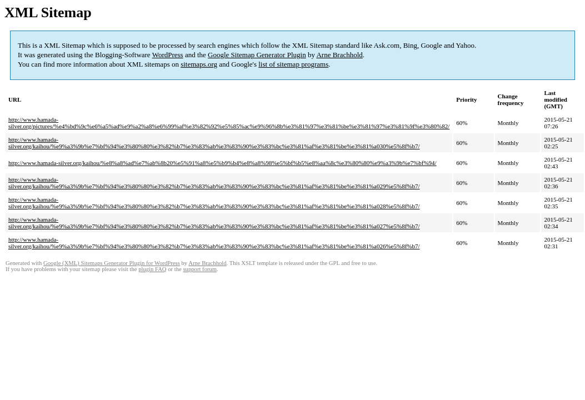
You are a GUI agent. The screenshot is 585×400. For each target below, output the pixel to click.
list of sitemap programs (293, 64)
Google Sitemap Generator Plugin (257, 55)
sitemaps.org (199, 64)
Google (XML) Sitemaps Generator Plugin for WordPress (111, 263)
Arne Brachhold (339, 55)
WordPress (167, 55)
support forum (200, 269)
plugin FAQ (152, 269)
